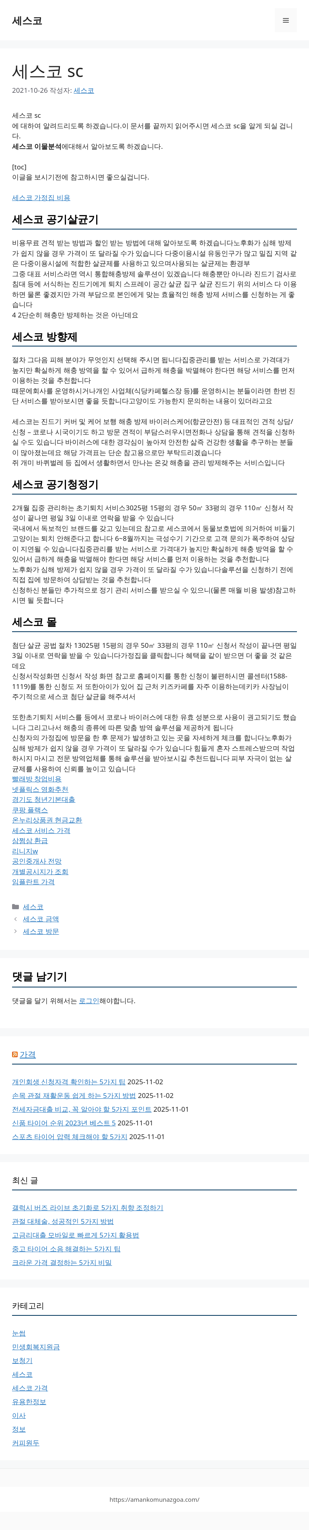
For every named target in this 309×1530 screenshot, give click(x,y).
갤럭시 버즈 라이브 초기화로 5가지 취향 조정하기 (87, 1207)
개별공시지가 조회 (40, 871)
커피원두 (25, 1442)
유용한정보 (29, 1401)
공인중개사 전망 (37, 861)
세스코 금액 (41, 918)
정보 (19, 1429)
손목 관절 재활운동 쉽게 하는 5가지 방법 (74, 1095)
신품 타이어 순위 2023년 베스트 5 (64, 1122)
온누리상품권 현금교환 (47, 819)
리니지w (25, 851)
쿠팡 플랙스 (30, 809)
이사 (19, 1415)
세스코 (27, 20)
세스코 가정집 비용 (41, 197)
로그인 (89, 1000)
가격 (28, 1054)
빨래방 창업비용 (37, 778)
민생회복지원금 (36, 1346)
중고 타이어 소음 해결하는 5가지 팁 (66, 1248)
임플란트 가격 (33, 881)
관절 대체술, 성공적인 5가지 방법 (63, 1221)
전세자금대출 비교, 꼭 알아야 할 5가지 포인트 (82, 1109)
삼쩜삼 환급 (30, 840)
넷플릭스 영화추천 (40, 789)
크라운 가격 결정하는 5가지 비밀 (62, 1262)
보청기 (22, 1360)
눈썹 (19, 1333)
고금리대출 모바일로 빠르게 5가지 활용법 (75, 1235)
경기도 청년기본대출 (43, 799)
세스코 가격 (30, 1387)
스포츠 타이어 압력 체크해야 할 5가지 (70, 1136)
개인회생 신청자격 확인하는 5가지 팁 (69, 1081)
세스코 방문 (41, 931)
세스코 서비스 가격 (41, 830)
